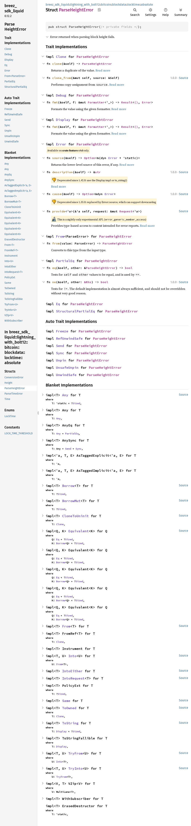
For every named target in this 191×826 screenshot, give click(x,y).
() (136, 102)
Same (66, 701)
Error (146, 102)
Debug (61, 95)
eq (54, 268)
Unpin (61, 360)
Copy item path (99, 10)
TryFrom (75, 753)
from (56, 243)
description (62, 172)
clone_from (61, 78)
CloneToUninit (75, 516)
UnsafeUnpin (67, 367)
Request (125, 211)
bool (128, 268)
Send (60, 346)
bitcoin (106, 4)
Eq (58, 304)
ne (54, 282)
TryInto (75, 768)
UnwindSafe (66, 375)
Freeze (62, 331)
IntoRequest (73, 678)
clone (57, 64)
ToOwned (69, 708)
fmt (55, 102)
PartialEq (65, 261)
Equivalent (78, 531)
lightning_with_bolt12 (85, 4)
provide (58, 211)
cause (57, 194)
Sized (76, 403)
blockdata (119, 4)
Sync (60, 353)
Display (63, 120)
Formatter (96, 102)
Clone (61, 56)
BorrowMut (71, 501)
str (98, 172)
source (57, 158)
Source (183, 78)
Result (126, 102)
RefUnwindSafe (69, 338)
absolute (147, 4)
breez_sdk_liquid (57, 4)
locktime (134, 4)
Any (65, 395)
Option (89, 158)
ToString (70, 723)
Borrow (68, 486)
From (60, 236)
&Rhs (87, 282)
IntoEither (72, 671)
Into (72, 656)
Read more (103, 70)
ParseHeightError (92, 56)
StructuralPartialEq (75, 311)
